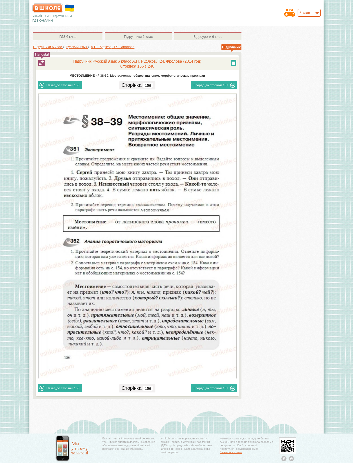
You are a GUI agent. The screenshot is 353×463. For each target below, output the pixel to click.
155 (59, 85)
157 (214, 85)
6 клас (67, 37)
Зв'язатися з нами (231, 452)
